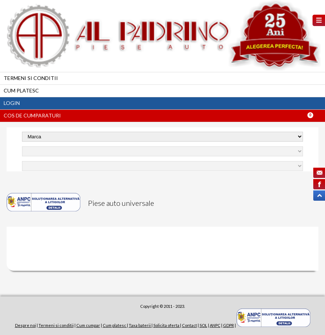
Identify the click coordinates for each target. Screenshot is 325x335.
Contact (189, 325)
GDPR (228, 325)
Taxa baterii (140, 325)
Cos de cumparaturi (32, 115)
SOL (203, 325)
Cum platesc (21, 90)
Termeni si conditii (31, 78)
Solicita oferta (166, 325)
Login (12, 103)
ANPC (215, 325)
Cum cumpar (88, 325)
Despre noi (25, 325)
